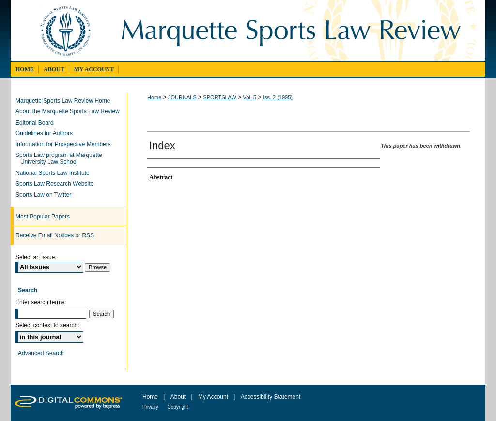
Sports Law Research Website (56, 183)
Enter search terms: (41, 302)
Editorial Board (37, 122)
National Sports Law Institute (55, 173)
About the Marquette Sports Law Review (70, 111)
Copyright (178, 407)
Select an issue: (36, 257)
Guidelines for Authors (46, 133)
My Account (214, 396)
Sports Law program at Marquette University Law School (61, 158)
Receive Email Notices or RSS (55, 235)
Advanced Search (41, 353)
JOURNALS (182, 97)
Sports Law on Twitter (45, 194)
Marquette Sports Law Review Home (65, 100)
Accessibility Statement (270, 396)
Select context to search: (47, 325)
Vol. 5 (250, 97)
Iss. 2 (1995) (278, 97)
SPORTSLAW (219, 97)
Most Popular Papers (43, 216)
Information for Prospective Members (65, 144)
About (178, 396)
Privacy (151, 407)
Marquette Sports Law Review (297, 30)
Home (154, 97)
